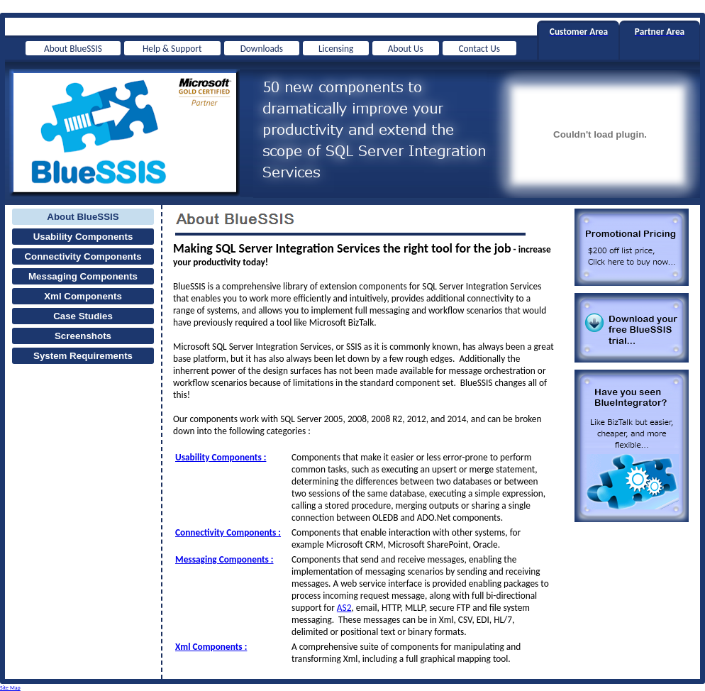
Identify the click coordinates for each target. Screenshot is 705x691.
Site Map (10, 687)
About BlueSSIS (82, 216)
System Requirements (83, 355)
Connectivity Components (82, 256)
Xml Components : (211, 647)
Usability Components (83, 236)
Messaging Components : (224, 559)
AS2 (344, 608)
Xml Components (83, 296)
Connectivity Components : (228, 532)
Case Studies (83, 316)
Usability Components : (220, 457)
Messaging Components (83, 276)
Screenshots (83, 336)
